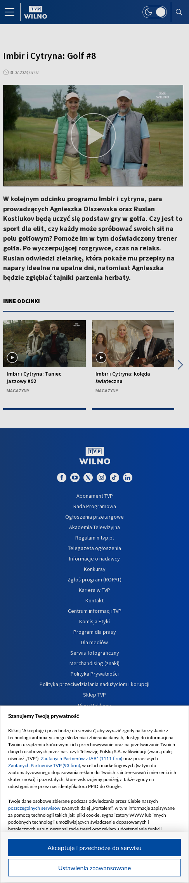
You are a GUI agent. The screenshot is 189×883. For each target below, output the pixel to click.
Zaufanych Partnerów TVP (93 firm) (44, 765)
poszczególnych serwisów (34, 808)
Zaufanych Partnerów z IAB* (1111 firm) (81, 758)
